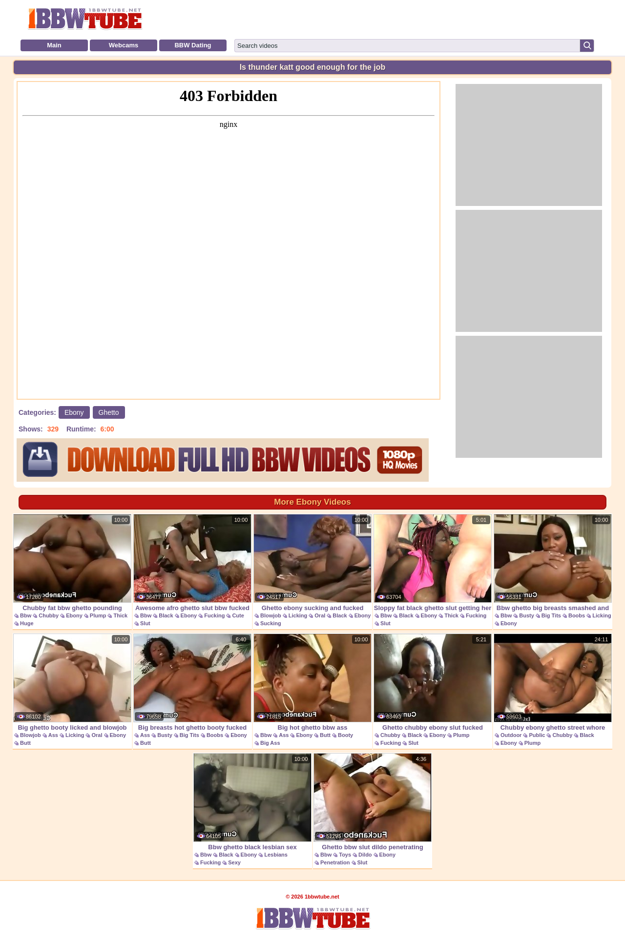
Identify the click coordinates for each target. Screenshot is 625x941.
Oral (319, 615)
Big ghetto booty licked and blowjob (72, 682)
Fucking (214, 615)
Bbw (25, 615)
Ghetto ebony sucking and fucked (312, 563)
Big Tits (551, 615)
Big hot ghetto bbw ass (312, 682)
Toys (345, 855)
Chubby (49, 615)
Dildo (365, 855)
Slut (145, 623)
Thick (120, 615)
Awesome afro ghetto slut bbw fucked (192, 563)
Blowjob (270, 615)
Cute (238, 615)
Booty (345, 735)
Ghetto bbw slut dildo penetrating (372, 802)
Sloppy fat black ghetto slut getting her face (433, 568)
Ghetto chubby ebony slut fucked (433, 682)
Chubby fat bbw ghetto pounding (72, 563)
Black (166, 615)
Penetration (335, 862)
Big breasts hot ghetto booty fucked (192, 682)
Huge (27, 623)
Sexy (234, 862)
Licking (298, 615)
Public (537, 735)
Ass (53, 735)
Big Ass (270, 743)
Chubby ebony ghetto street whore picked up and (553, 687)
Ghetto (109, 412)
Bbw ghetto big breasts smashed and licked (553, 568)
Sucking (270, 623)
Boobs (576, 615)
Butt (25, 743)
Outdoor (510, 735)
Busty (526, 615)
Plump (98, 615)
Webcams (123, 45)
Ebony (74, 412)
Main (54, 45)
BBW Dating (192, 45)
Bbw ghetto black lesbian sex (252, 802)
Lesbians (276, 855)
